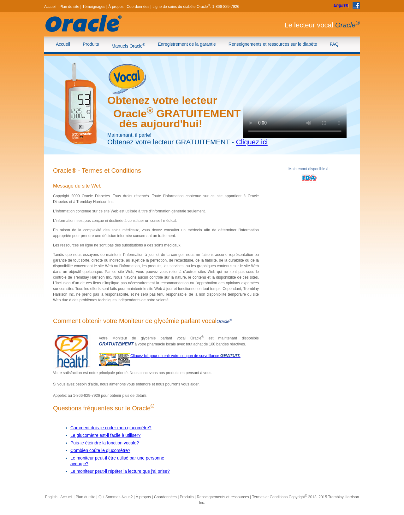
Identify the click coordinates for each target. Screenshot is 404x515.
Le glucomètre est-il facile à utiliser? (105, 435)
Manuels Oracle (129, 45)
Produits (91, 44)
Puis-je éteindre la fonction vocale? (104, 442)
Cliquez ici (252, 142)
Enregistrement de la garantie (187, 44)
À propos (115, 6)
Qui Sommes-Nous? (115, 497)
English (341, 5)
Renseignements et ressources (223, 497)
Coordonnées (138, 6)
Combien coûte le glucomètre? (100, 450)
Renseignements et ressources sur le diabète (273, 44)
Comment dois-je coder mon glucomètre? (111, 427)
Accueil (50, 6)
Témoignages (93, 6)
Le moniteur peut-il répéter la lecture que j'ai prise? (120, 471)
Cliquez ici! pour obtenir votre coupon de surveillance (185, 356)
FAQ (334, 44)
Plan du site (69, 6)
